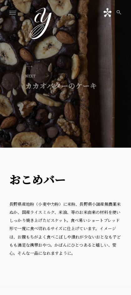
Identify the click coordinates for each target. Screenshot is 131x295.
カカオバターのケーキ (61, 82)
